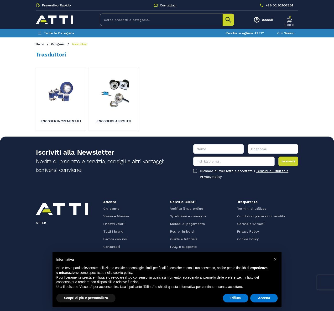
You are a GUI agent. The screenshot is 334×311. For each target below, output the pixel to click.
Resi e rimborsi (182, 231)
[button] (275, 259)
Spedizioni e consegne (188, 216)
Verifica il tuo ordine (186, 208)
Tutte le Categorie (56, 33)
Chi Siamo (285, 33)
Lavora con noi (115, 239)
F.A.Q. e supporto (183, 247)
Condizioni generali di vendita (261, 216)
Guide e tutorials (183, 239)
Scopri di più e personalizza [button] (86, 298)
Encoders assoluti (114, 121)
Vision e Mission (116, 216)
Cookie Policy (248, 239)
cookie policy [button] (122, 273)
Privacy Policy (248, 231)
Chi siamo (111, 208)
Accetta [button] (264, 298)
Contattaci (111, 247)
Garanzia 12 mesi (250, 224)
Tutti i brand (113, 231)
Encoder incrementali (61, 121)
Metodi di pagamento (187, 224)
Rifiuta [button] (235, 298)
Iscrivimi (288, 161)
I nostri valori (114, 224)
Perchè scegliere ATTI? (245, 33)
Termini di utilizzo (251, 208)
